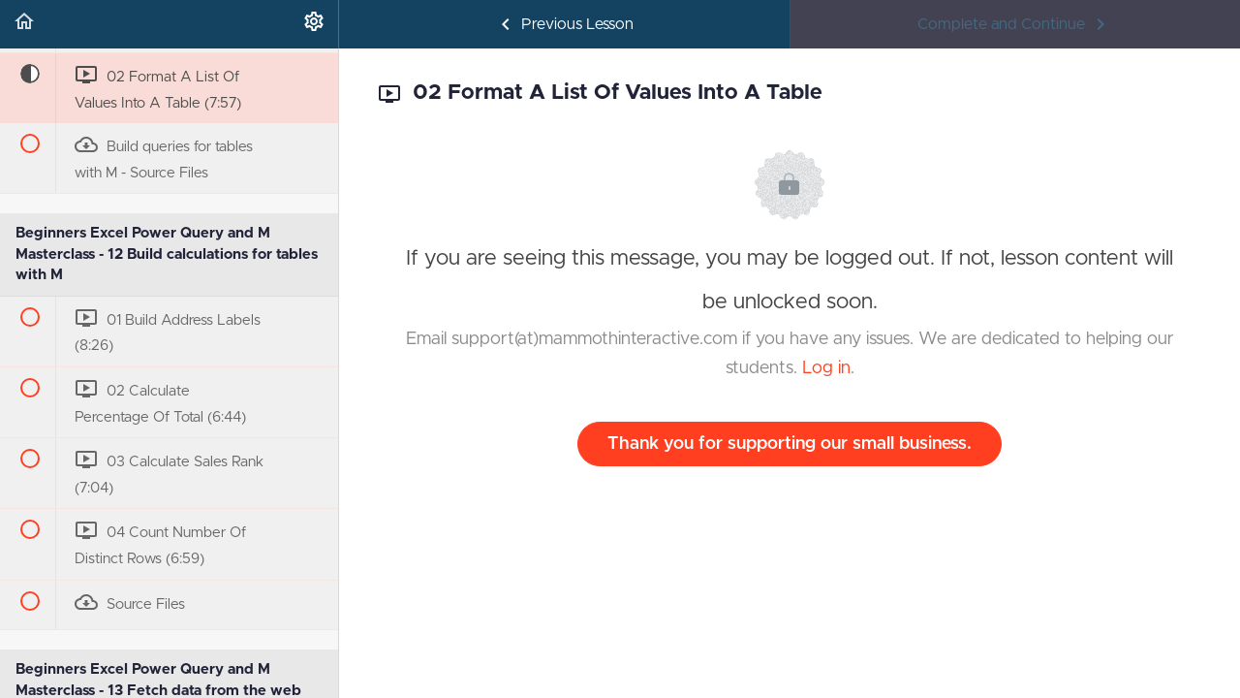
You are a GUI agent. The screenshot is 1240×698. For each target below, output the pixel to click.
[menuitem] (314, 24)
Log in (826, 368)
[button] (24, 24)
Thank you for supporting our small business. (789, 444)
